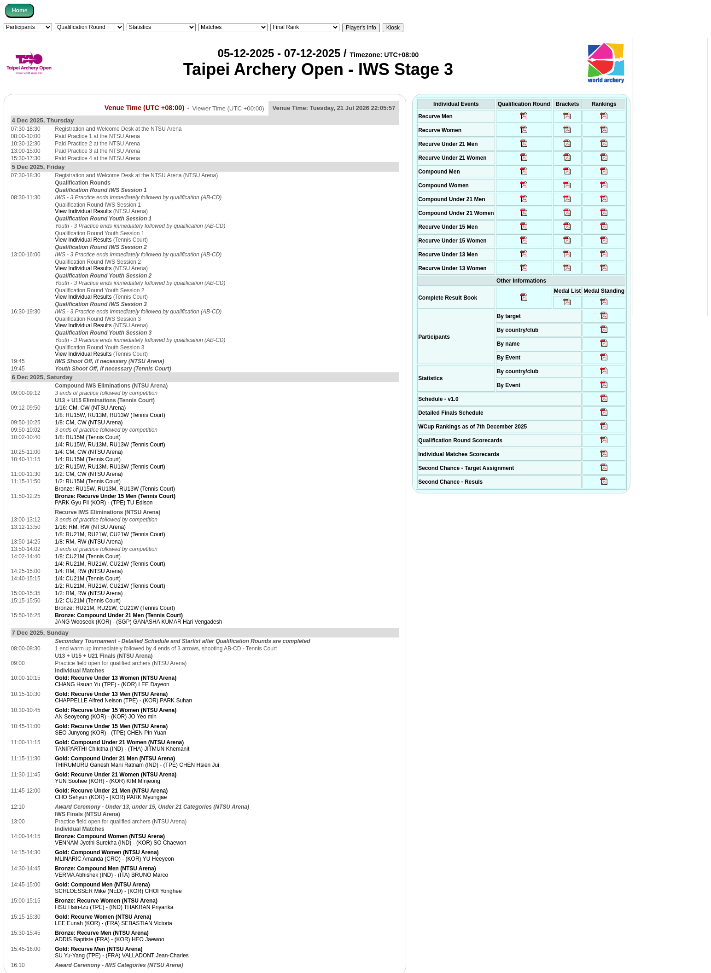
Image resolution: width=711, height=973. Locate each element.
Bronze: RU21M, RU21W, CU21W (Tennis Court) (115, 608)
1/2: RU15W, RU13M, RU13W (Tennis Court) (110, 466)
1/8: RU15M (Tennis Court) (88, 437)
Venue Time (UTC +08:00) (145, 107)
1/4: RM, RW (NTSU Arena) (88, 571)
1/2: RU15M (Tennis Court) (88, 481)
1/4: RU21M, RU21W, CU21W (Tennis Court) (110, 564)
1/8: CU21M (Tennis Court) (88, 556)
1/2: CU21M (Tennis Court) (88, 600)
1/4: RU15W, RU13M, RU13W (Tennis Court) (110, 444)
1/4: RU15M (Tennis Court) (88, 459)
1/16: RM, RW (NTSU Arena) (90, 527)
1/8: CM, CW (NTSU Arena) (88, 422)
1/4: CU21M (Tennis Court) (88, 578)
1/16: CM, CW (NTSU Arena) (90, 408)
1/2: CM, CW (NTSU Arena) (88, 474)
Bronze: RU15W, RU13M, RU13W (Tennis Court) (115, 489)
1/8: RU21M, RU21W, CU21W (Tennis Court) (110, 534)
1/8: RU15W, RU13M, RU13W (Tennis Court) (110, 415)
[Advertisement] (670, 176)
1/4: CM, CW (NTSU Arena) (88, 452)
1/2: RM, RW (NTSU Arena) (88, 593)
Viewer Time (228, 107)
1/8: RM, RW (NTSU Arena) (88, 542)
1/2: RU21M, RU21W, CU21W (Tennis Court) (110, 586)
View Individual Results (83, 211)
